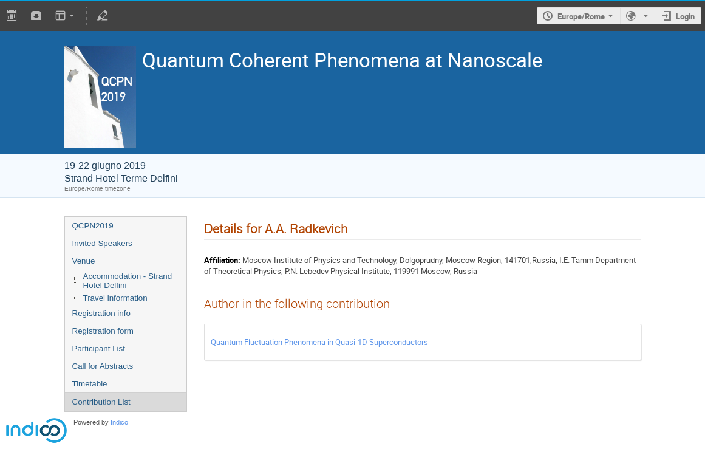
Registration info (101, 313)
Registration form (103, 330)
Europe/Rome (581, 16)
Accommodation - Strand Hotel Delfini (127, 281)
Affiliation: (222, 260)
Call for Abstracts (103, 366)
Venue (83, 261)
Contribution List (101, 401)
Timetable (89, 383)
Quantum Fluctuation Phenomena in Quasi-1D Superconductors (319, 342)
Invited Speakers (102, 243)
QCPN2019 (93, 225)
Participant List (98, 348)
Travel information (115, 298)
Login (685, 16)
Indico (119, 422)
